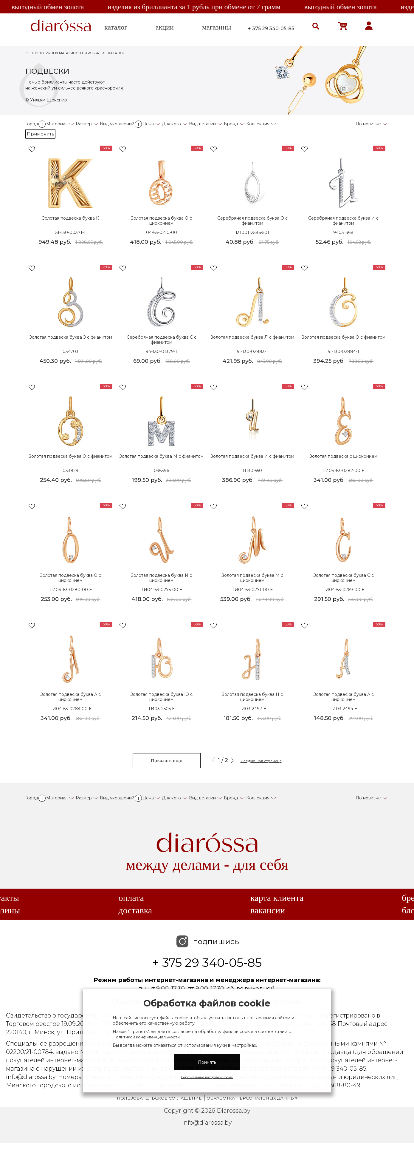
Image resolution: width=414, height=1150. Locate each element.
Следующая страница (261, 761)
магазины (216, 27)
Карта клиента (276, 898)
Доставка (135, 910)
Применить (40, 134)
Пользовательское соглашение (159, 1098)
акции (165, 27)
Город (35, 124)
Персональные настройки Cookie (207, 1077)
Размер (84, 124)
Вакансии (267, 910)
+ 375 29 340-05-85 (271, 28)
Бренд (231, 124)
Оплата (131, 898)
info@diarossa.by (207, 1122)
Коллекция (257, 124)
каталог (115, 27)
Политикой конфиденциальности (146, 1037)
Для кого (171, 124)
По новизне (368, 124)
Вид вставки (202, 124)
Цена (148, 124)
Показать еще (166, 760)
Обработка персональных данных (252, 1098)
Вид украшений (121, 124)
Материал (57, 124)
